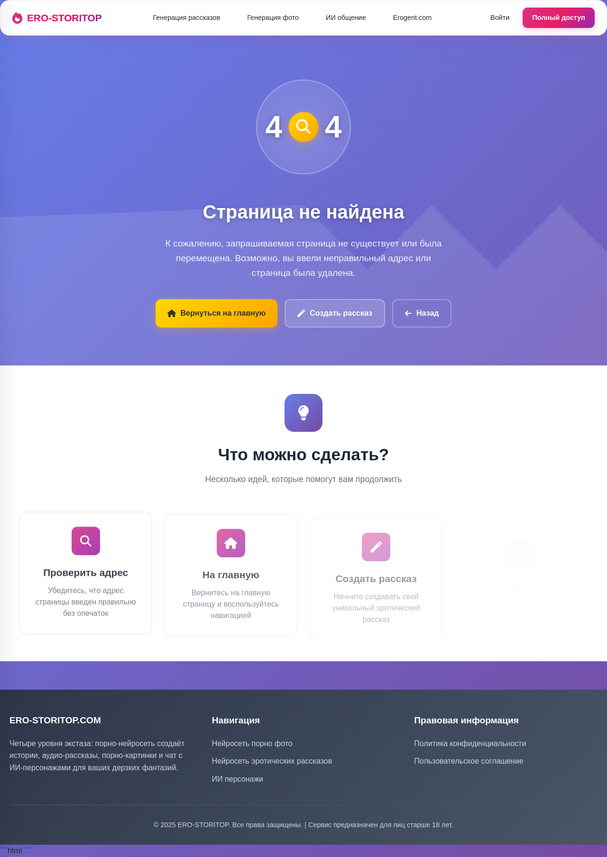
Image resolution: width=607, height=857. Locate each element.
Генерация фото (273, 17)
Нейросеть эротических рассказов (272, 761)
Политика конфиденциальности (470, 743)
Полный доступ (558, 17)
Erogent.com (412, 17)
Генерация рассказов (186, 17)
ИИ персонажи (237, 779)
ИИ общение (346, 17)
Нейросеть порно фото (252, 743)
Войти (499, 17)
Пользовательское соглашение (468, 761)
